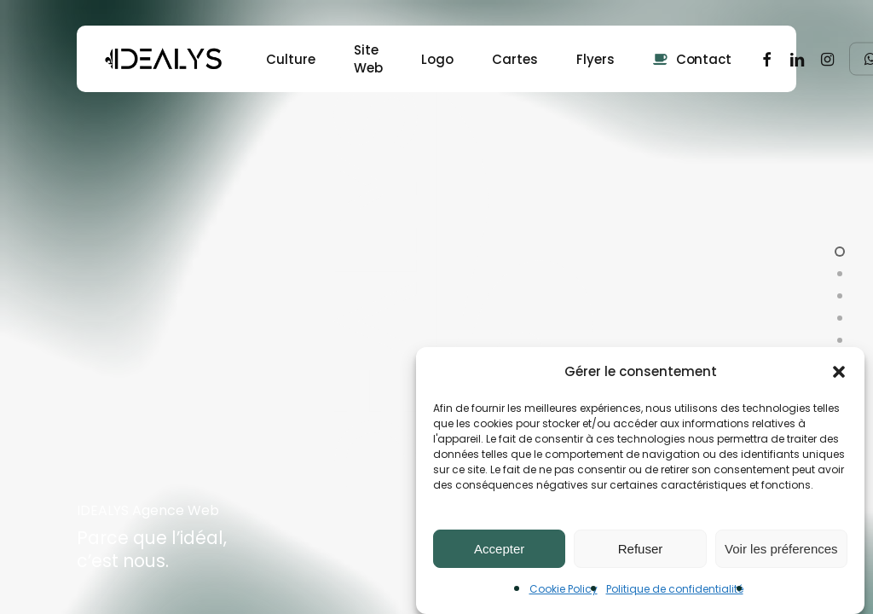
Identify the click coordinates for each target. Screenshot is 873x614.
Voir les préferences (781, 549)
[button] (838, 371)
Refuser (640, 549)
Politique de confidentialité (674, 589)
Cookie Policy (563, 589)
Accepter (499, 549)
